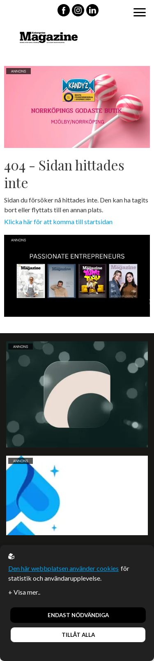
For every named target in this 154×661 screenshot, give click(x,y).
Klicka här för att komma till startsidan (58, 221)
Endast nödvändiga (78, 615)
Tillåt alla (78, 634)
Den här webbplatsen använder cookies (63, 568)
